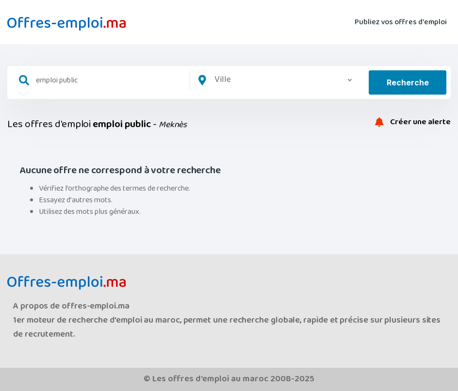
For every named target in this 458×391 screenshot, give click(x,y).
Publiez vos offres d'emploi (401, 22)
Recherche (408, 82)
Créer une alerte (413, 122)
